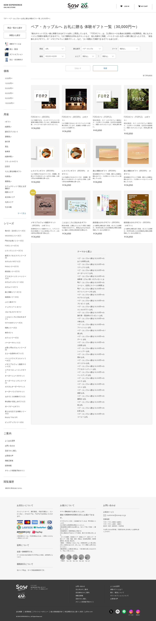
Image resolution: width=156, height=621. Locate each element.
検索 (105, 68)
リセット (77, 68)
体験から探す (14, 35)
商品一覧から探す (14, 28)
